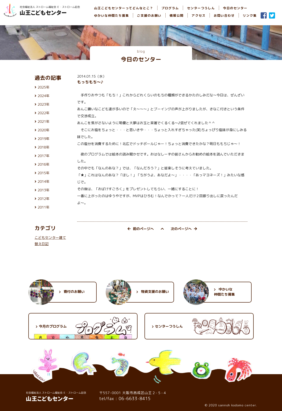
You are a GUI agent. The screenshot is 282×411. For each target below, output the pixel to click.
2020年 (43, 130)
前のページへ (141, 228)
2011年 (43, 207)
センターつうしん (201, 8)
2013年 (43, 190)
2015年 (43, 173)
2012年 (43, 198)
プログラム (170, 8)
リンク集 (250, 15)
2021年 (43, 121)
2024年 (43, 95)
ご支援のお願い (149, 15)
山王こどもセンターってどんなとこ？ (123, 8)
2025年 (43, 87)
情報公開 (177, 15)
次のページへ (184, 228)
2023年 (43, 104)
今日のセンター (235, 8)
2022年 (43, 113)
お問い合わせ (224, 15)
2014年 (43, 181)
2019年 (43, 138)
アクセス (199, 15)
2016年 (43, 164)
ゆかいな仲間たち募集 (111, 15)
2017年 (43, 155)
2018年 (43, 147)
